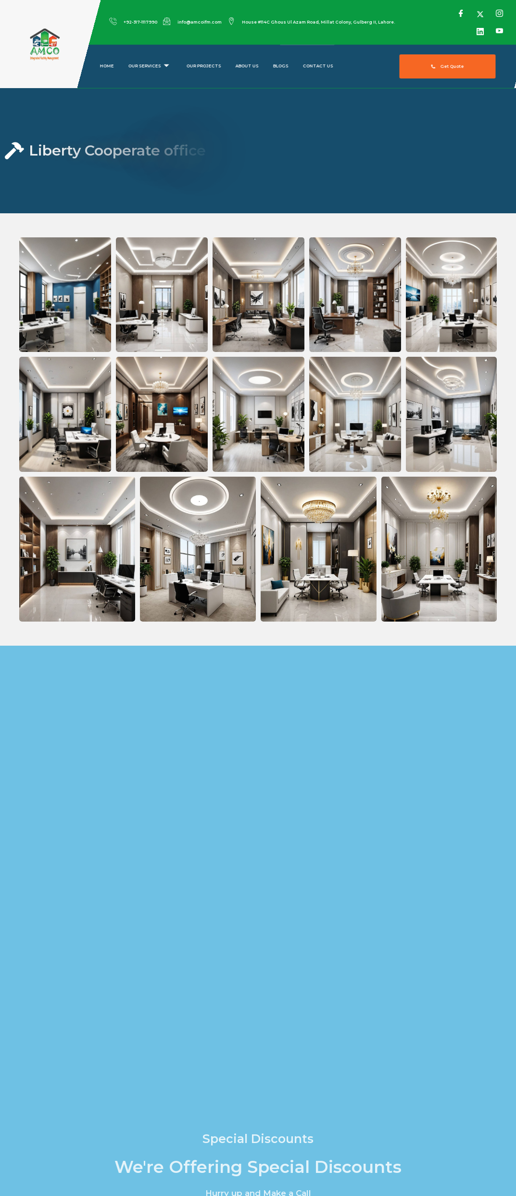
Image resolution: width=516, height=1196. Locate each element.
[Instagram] (499, 13)
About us (246, 66)
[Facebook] (460, 13)
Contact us (317, 66)
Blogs (280, 66)
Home (106, 66)
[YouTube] (499, 30)
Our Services (148, 66)
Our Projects (203, 66)
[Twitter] (479, 13)
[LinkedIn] (479, 30)
